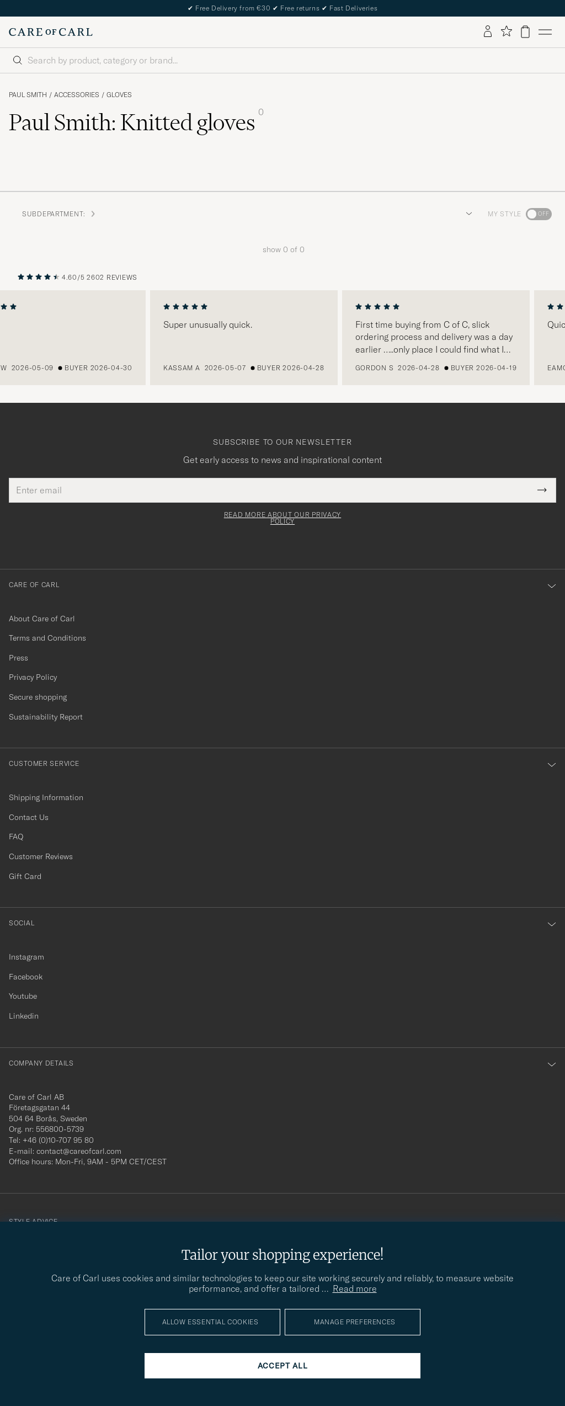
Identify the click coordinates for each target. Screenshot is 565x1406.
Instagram (26, 957)
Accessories (76, 95)
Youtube (23, 996)
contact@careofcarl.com (78, 1151)
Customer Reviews (41, 856)
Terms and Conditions (47, 638)
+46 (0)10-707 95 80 (58, 1140)
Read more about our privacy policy (282, 518)
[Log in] (488, 32)
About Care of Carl (42, 619)
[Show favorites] (506, 31)
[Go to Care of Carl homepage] (51, 32)
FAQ (16, 837)
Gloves (119, 95)
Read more (355, 1288)
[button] (466, 214)
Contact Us (29, 817)
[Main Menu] (545, 32)
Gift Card (25, 876)
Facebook (25, 977)
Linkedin (24, 1016)
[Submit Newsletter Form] (542, 490)
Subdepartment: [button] (59, 214)
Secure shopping (38, 697)
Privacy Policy (33, 677)
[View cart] (525, 31)
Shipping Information (46, 797)
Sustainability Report (46, 717)
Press (18, 658)
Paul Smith (28, 95)
